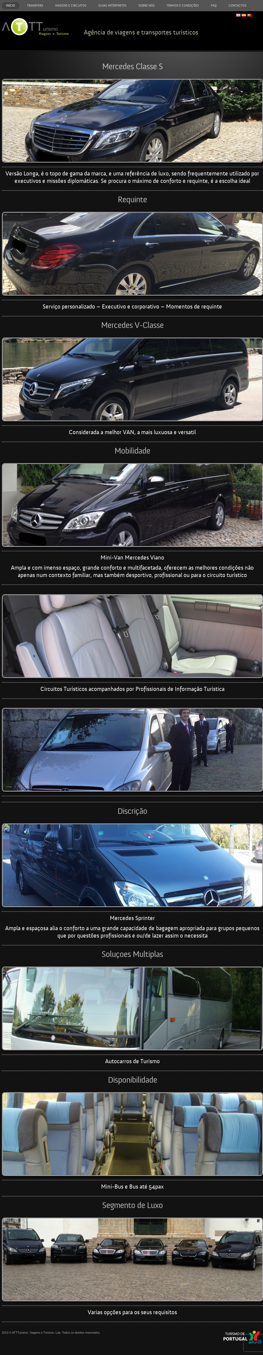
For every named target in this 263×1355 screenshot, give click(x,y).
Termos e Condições (183, 5)
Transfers (35, 5)
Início (10, 5)
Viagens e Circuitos (70, 5)
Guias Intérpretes (112, 5)
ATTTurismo (35, 26)
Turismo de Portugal (242, 1337)
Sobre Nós (146, 5)
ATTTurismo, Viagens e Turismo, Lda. (36, 1332)
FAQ (214, 5)
